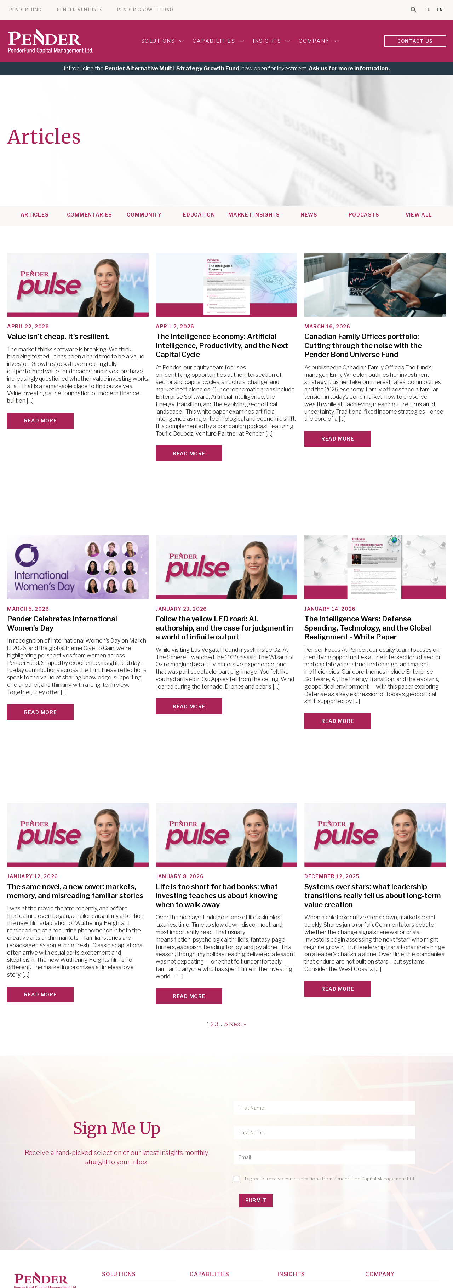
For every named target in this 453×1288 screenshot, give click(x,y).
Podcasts (364, 215)
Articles (35, 215)
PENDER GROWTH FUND (145, 9)
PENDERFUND (25, 9)
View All (419, 215)
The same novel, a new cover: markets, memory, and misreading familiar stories (75, 891)
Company (319, 41)
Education (199, 215)
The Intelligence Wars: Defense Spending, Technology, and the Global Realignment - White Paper (367, 628)
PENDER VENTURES (80, 9)
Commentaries (89, 215)
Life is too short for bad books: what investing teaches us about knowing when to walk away (217, 895)
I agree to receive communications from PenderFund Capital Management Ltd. (330, 1178)
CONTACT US (415, 41)
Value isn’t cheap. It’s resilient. (58, 336)
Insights (271, 41)
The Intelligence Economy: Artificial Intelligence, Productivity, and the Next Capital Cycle (222, 345)
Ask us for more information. (349, 68)
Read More (40, 421)
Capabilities (218, 41)
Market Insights (254, 215)
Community (144, 215)
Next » (237, 1024)
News (308, 215)
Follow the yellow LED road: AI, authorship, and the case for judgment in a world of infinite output (224, 628)
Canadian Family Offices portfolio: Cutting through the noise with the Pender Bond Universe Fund (363, 345)
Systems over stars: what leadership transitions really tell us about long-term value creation (372, 895)
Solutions (162, 41)
